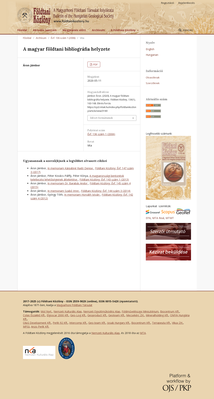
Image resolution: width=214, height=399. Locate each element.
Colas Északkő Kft (34, 315)
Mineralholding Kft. (157, 315)
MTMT (170, 218)
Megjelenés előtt (74, 30)
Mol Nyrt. (46, 311)
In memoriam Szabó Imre (63, 191)
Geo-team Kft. (97, 323)
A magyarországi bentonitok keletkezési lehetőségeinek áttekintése (77, 177)
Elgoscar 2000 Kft (57, 315)
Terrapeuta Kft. (161, 323)
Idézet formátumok (101, 117)
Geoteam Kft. (116, 315)
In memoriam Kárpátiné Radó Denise (70, 168)
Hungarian (152, 55)
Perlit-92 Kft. (60, 323)
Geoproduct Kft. (97, 315)
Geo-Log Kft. (78, 315)
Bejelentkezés (186, 3)
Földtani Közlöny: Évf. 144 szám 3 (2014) (105, 191)
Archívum (98, 30)
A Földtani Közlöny (123, 30)
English (150, 49)
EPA (148, 218)
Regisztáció (167, 3)
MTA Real (158, 218)
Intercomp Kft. (78, 323)
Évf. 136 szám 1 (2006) (63, 38)
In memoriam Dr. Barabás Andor (67, 183)
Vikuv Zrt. (177, 323)
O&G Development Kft (37, 323)
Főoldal (22, 30)
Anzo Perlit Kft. (40, 326)
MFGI (26, 326)
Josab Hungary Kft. (118, 323)
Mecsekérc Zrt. (135, 315)
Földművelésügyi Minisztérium (140, 311)
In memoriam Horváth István (82, 194)
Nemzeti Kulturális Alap (68, 311)
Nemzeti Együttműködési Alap (101, 311)
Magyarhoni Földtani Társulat (74, 305)
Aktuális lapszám (45, 30)
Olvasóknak (153, 77)
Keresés (187, 30)
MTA (143, 333)
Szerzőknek (153, 83)
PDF (95, 64)
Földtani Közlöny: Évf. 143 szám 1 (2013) (104, 179)
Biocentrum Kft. (169, 311)
